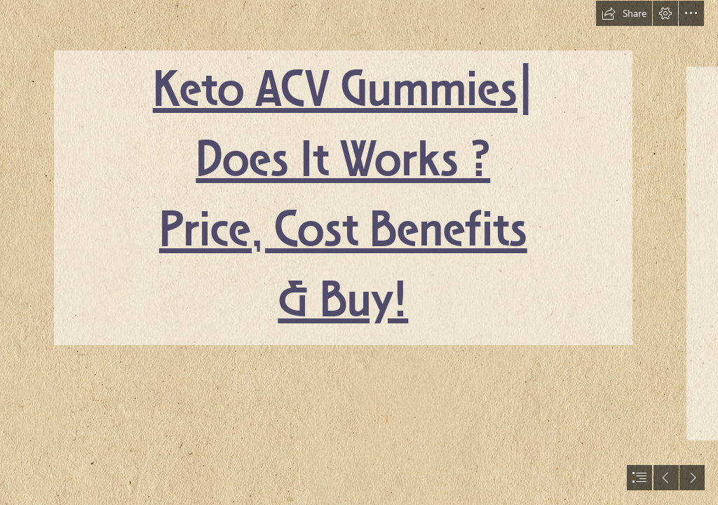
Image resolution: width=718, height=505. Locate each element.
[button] (624, 13)
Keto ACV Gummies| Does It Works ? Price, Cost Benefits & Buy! (343, 197)
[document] (359, 252)
